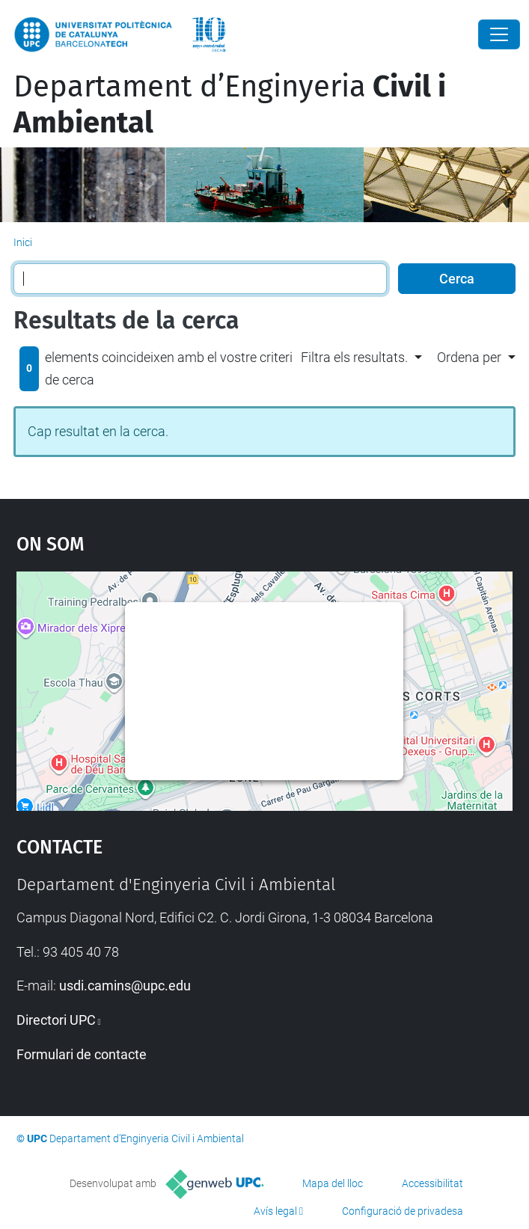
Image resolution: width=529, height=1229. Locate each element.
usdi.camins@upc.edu (125, 985)
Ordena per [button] (469, 357)
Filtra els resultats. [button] (354, 357)
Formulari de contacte (81, 1054)
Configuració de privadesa (402, 1211)
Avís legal (275, 1211)
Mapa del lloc (332, 1183)
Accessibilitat (432, 1183)
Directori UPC (56, 1020)
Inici (22, 242)
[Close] (499, 34)
